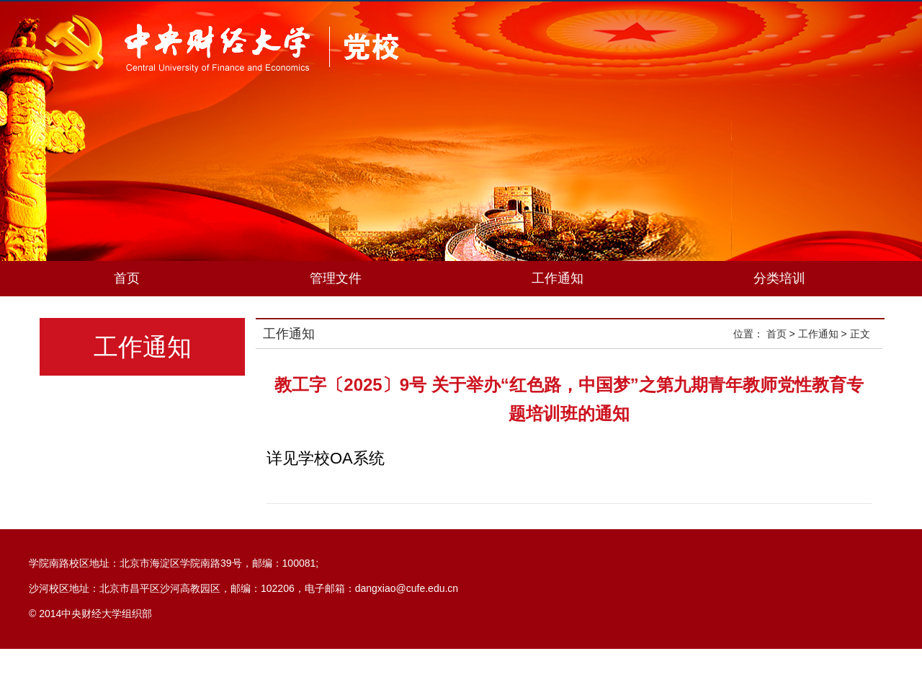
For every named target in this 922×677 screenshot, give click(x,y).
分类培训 (779, 278)
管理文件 (336, 278)
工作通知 (557, 278)
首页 (127, 278)
